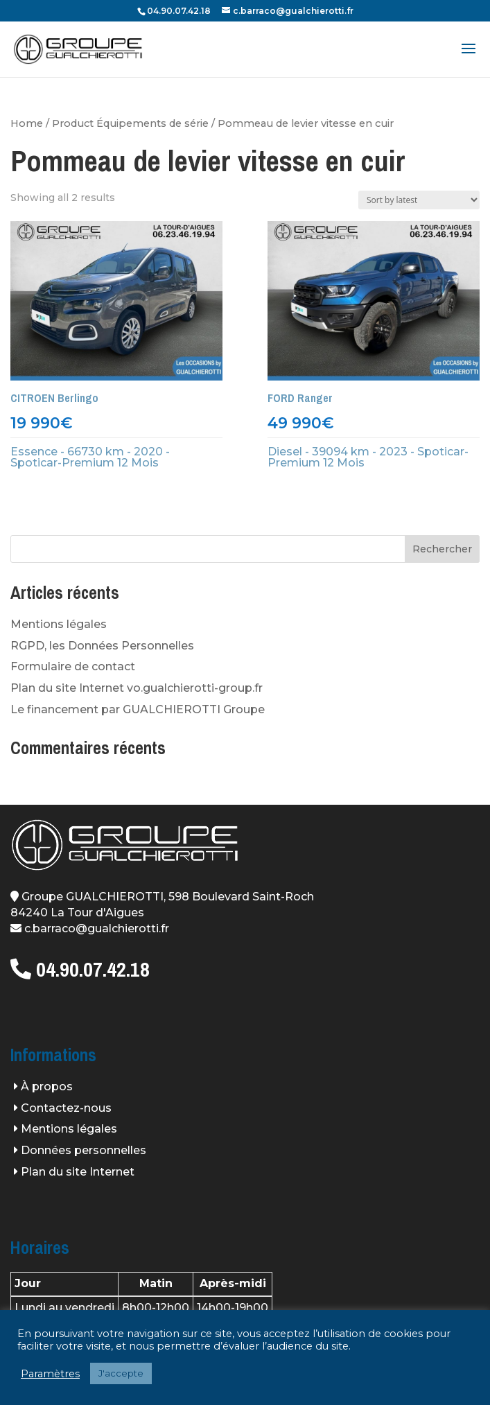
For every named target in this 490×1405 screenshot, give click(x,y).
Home (26, 123)
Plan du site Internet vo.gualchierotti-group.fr (136, 688)
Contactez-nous (66, 1108)
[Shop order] (419, 200)
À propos (47, 1086)
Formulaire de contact (72, 666)
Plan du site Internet (77, 1171)
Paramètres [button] (50, 1374)
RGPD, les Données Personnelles (102, 645)
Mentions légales (58, 624)
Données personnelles (83, 1150)
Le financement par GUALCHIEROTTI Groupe (137, 709)
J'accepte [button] (120, 1373)
